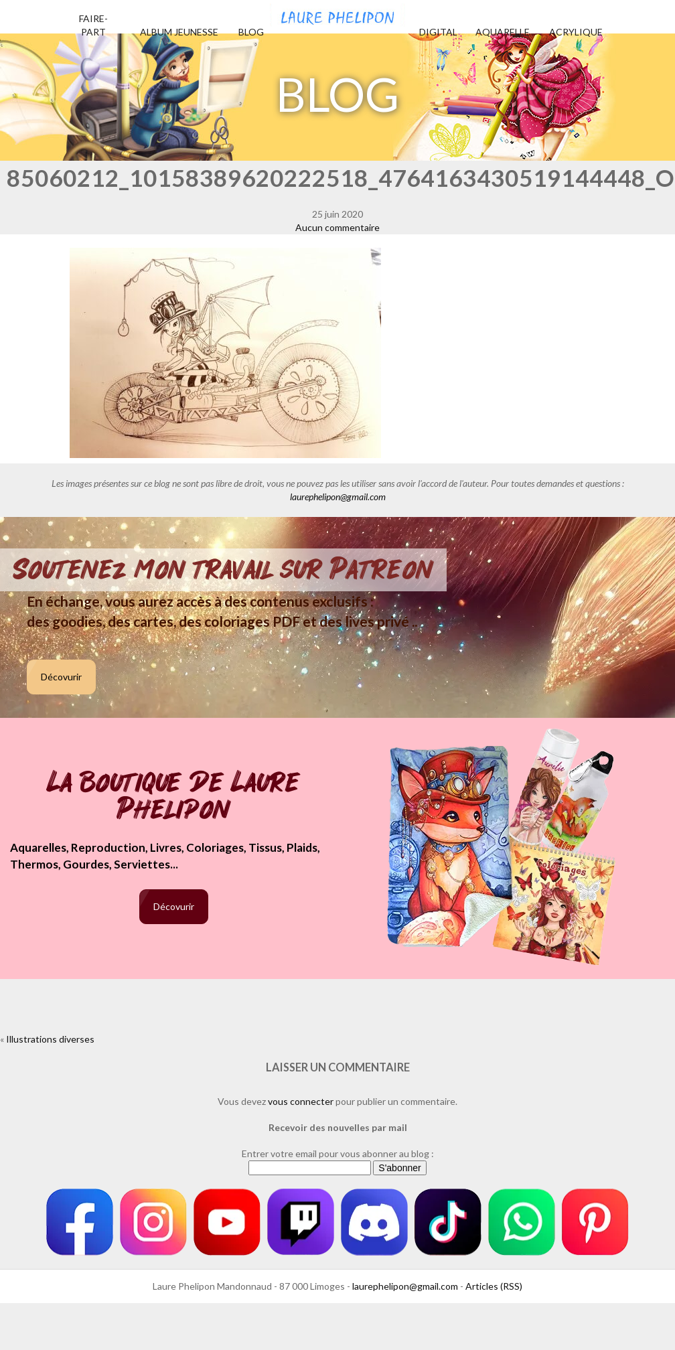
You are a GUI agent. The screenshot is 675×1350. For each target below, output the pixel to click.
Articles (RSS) (493, 1286)
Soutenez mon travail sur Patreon (223, 569)
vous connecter (300, 1101)
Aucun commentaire (337, 227)
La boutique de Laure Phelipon (174, 797)
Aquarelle (502, 32)
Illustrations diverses (50, 1039)
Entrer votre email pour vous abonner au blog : (338, 1153)
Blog (251, 32)
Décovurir (61, 676)
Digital (438, 32)
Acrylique (576, 32)
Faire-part (93, 25)
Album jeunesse (179, 32)
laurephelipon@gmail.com (338, 496)
